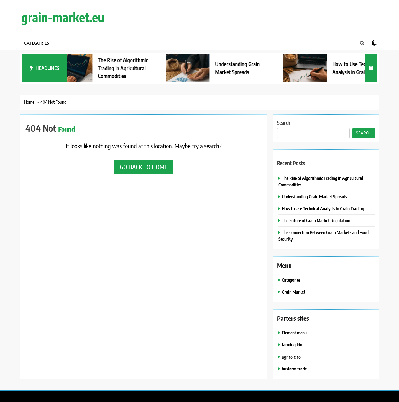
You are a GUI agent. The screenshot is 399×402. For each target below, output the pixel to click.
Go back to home (144, 167)
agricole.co (291, 357)
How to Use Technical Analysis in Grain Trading (323, 208)
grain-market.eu (62, 17)
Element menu (294, 333)
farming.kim (292, 344)
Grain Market (293, 292)
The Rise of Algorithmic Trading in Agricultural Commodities (128, 68)
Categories (36, 43)
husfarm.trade (294, 369)
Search (283, 122)
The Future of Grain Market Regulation (316, 220)
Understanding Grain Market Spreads (314, 196)
